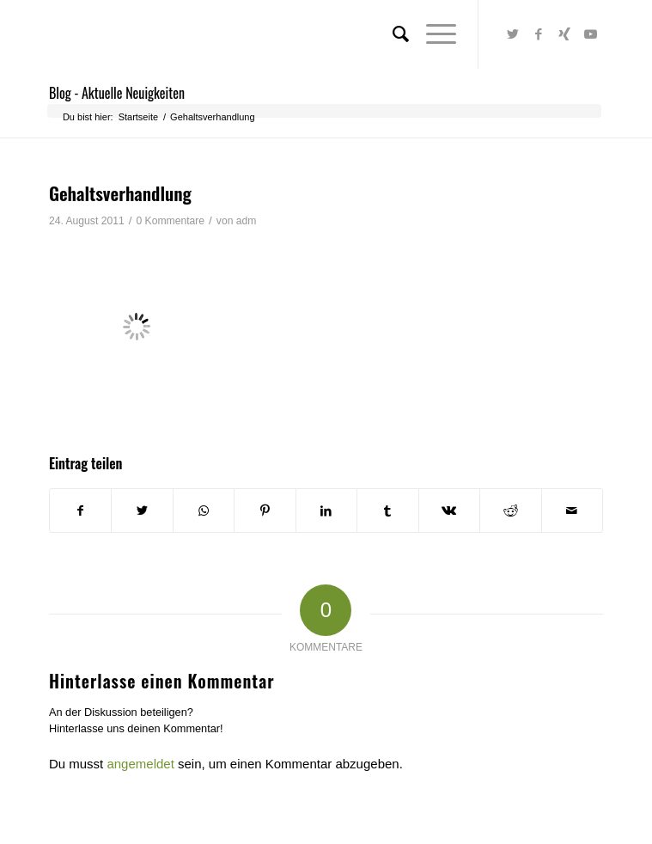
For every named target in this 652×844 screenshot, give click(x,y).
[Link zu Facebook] (538, 34)
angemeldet (140, 763)
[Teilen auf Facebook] (80, 510)
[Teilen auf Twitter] (142, 510)
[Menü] (432, 34)
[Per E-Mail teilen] (572, 510)
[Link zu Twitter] (513, 34)
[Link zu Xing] (564, 34)
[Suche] (392, 34)
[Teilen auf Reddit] (510, 510)
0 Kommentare (170, 221)
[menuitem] (392, 34)
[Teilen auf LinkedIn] (326, 510)
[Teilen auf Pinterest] (265, 510)
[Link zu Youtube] (590, 34)
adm (246, 221)
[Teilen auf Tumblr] (387, 510)
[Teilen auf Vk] (449, 510)
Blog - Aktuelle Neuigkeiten (117, 93)
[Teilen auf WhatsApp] (204, 510)
